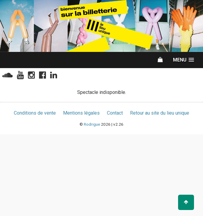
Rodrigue (92, 124)
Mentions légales (81, 113)
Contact (115, 113)
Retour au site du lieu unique (159, 113)
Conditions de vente (35, 113)
